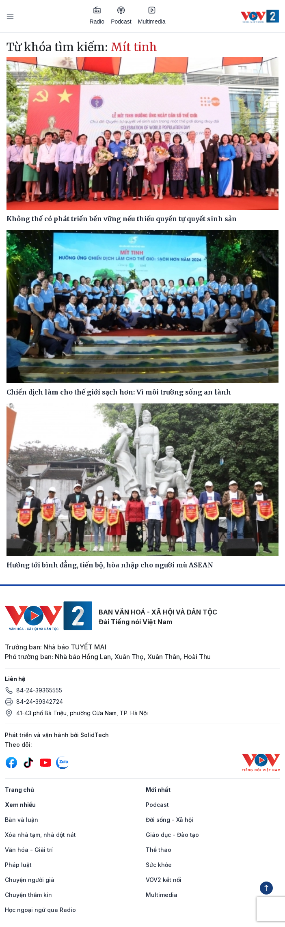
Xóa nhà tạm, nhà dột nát (40, 834)
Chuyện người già (29, 879)
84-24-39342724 (39, 701)
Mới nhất (158, 789)
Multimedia (152, 15)
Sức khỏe (159, 864)
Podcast (121, 15)
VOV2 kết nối (163, 879)
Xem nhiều (20, 804)
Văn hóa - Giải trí (29, 849)
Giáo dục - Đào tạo (172, 834)
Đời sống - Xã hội (169, 819)
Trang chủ (19, 789)
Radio (97, 15)
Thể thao (158, 849)
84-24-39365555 (39, 690)
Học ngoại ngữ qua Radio (40, 909)
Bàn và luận (21, 819)
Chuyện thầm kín (28, 894)
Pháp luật (18, 864)
